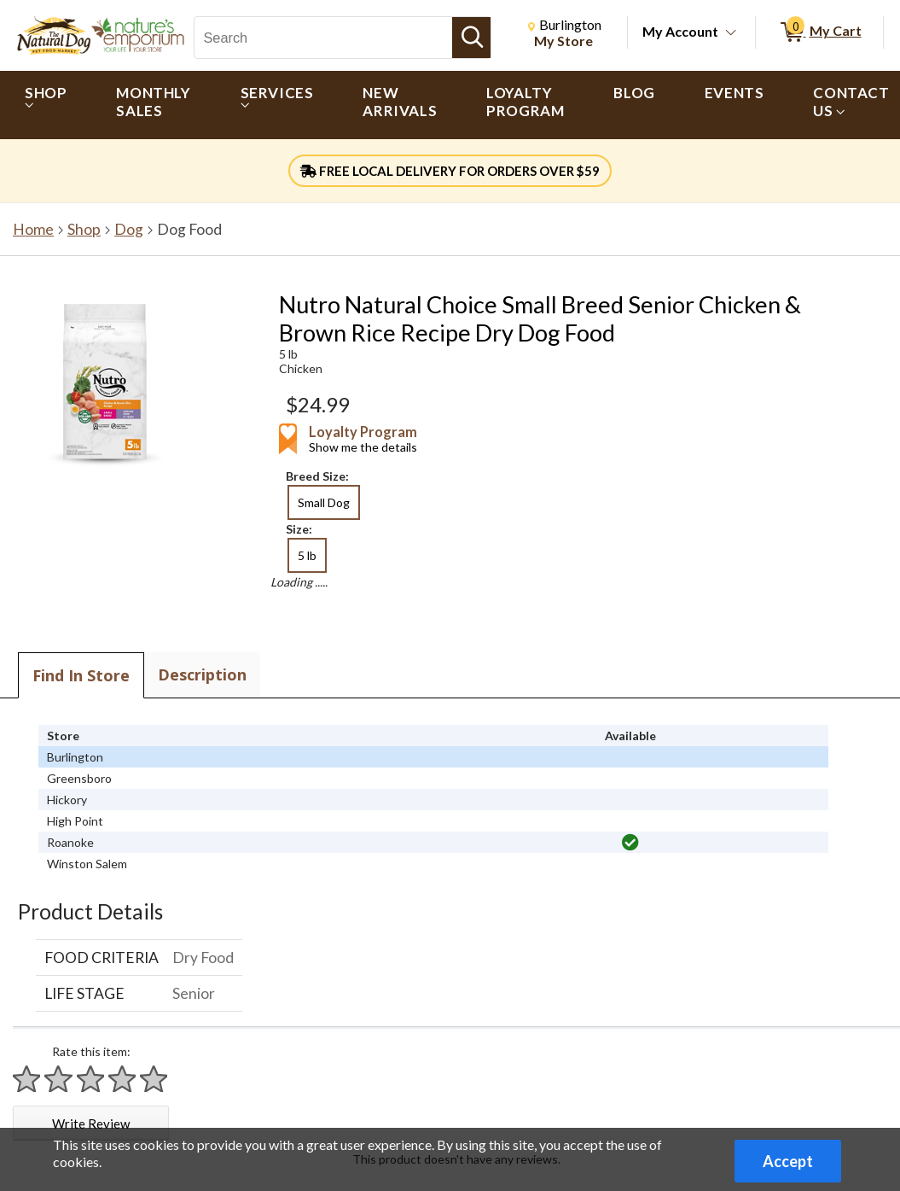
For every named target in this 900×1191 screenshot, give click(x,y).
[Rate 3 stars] (91, 1078)
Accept (788, 1161)
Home (33, 229)
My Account (680, 31)
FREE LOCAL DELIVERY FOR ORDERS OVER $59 (450, 170)
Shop (84, 229)
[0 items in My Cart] (819, 32)
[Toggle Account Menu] (731, 33)
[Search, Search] (323, 37)
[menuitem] (46, 105)
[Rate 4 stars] (122, 1078)
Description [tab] (202, 674)
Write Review (91, 1123)
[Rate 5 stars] (154, 1078)
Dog (128, 229)
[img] (630, 842)
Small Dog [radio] (324, 502)
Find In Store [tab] (81, 675)
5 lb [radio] (307, 555)
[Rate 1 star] (27, 1078)
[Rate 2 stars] (58, 1078)
